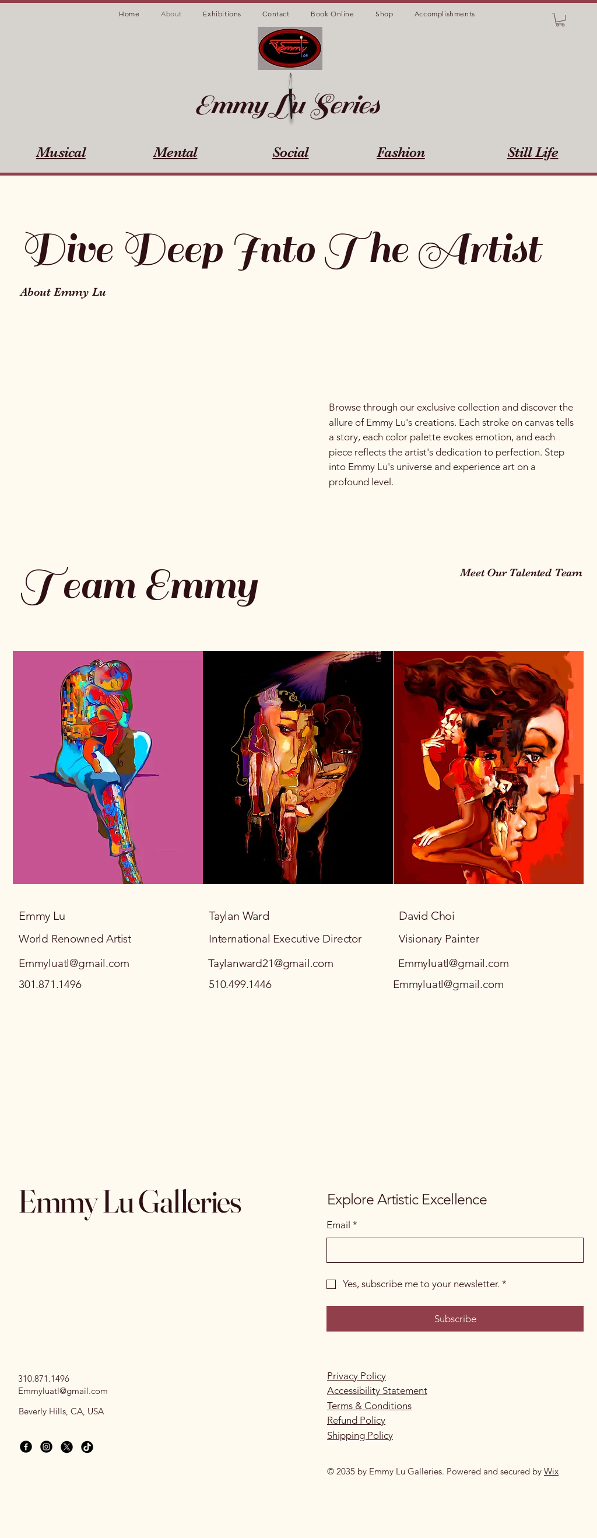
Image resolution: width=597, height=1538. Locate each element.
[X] (66, 1446)
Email (341, 1225)
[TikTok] (87, 1446)
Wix (551, 1471)
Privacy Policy (356, 1376)
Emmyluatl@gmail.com (74, 963)
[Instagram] (46, 1446)
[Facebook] (26, 1446)
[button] (560, 20)
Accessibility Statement (377, 1390)
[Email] (451, 1250)
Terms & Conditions (369, 1405)
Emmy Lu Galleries (129, 1201)
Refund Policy (356, 1420)
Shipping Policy (360, 1435)
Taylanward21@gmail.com (270, 963)
